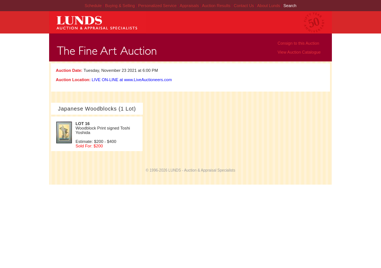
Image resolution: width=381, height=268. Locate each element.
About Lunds (269, 5)
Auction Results (216, 5)
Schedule (93, 5)
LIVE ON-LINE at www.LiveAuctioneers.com (132, 79)
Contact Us (244, 5)
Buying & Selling (120, 5)
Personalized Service (157, 5)
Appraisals (190, 5)
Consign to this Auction (298, 43)
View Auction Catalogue (299, 52)
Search (290, 5)
